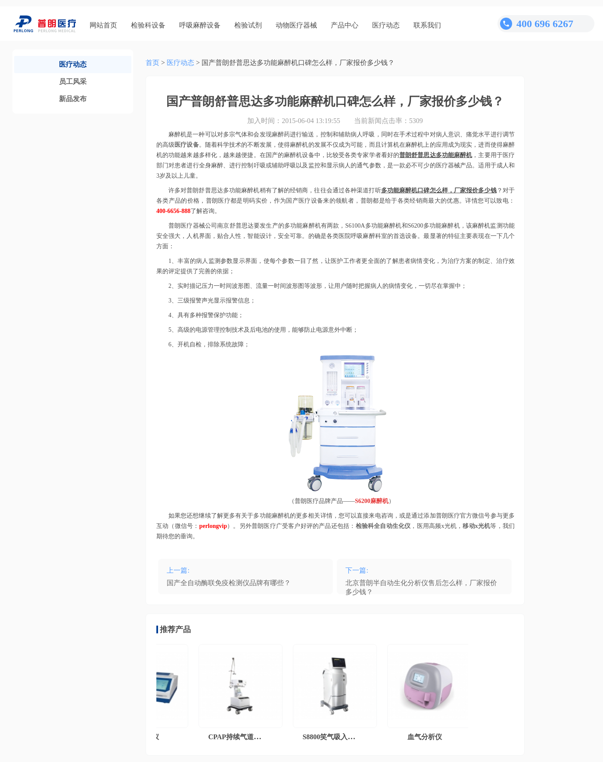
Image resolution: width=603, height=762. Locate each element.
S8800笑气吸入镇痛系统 (341, 736)
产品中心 (344, 25)
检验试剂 (248, 25)
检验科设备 (148, 25)
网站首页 (103, 25)
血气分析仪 (427, 736)
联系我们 (427, 25)
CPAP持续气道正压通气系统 (254, 736)
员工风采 (73, 81)
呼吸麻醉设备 (200, 25)
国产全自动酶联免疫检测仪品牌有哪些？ (229, 582)
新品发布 (73, 98)
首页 (152, 62)
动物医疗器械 (296, 25)
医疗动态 (386, 25)
